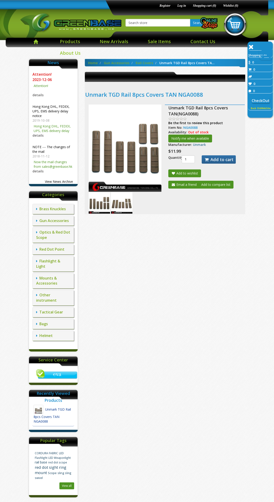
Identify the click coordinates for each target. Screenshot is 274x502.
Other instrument (46, 297)
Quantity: (171, 157)
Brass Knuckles (51, 208)
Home (93, 63)
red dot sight (46, 467)
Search (198, 23)
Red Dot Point (50, 249)
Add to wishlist (184, 173)
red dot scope (57, 462)
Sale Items (159, 41)
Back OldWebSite (261, 108)
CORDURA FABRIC (46, 453)
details (38, 95)
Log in (181, 5)
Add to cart (218, 159)
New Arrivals (114, 41)
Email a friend (184, 184)
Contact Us (202, 41)
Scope (52, 473)
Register (165, 5)
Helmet (44, 335)
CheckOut (261, 100)
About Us (70, 53)
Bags (42, 323)
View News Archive (59, 181)
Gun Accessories (52, 220)
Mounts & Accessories (46, 281)
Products (70, 41)
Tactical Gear (49, 312)
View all (67, 486)
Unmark (199, 144)
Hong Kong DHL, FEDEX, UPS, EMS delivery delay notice (51, 111)
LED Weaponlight (59, 458)
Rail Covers (144, 63)
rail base (41, 462)
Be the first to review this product (195, 123)
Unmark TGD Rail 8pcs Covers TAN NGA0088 (52, 414)
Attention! (42, 74)
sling (61, 473)
